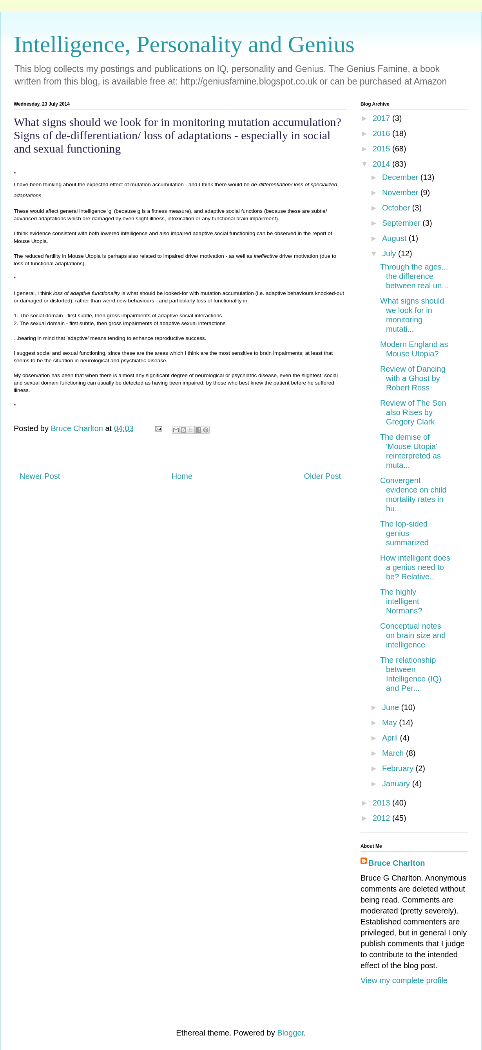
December (401, 177)
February (399, 768)
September (402, 223)
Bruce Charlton (396, 863)
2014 (382, 164)
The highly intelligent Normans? (401, 601)
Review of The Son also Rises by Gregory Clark (413, 412)
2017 (382, 118)
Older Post (322, 476)
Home (182, 476)
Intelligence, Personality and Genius (184, 44)
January (397, 783)
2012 (382, 818)
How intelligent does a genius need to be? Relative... (415, 567)
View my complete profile (404, 980)
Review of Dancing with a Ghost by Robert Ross (413, 378)
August (395, 238)
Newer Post (40, 476)
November (401, 192)
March (394, 753)
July (390, 253)
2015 (382, 148)
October (397, 207)
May (390, 722)
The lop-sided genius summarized (404, 533)
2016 (382, 133)
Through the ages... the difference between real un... (414, 276)
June (391, 707)
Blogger (290, 1032)
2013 (382, 802)
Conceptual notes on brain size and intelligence (413, 635)
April (391, 738)
